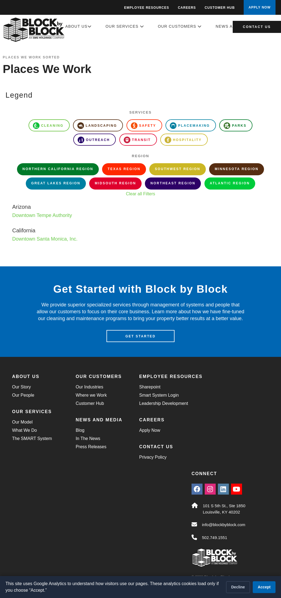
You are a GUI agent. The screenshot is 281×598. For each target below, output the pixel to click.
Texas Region (124, 169)
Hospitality (183, 140)
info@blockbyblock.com (223, 525)
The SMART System (32, 439)
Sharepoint (149, 387)
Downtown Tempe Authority (42, 215)
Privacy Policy (153, 457)
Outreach (94, 140)
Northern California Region (58, 169)
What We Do (24, 430)
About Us (78, 26)
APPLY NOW (260, 7)
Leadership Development (163, 404)
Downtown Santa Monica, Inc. (44, 239)
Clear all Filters (140, 193)
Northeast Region (172, 183)
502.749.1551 (214, 538)
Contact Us (257, 27)
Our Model (22, 422)
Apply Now (149, 430)
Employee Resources (146, 8)
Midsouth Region (115, 183)
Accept (264, 587)
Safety (143, 125)
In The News (88, 439)
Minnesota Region (236, 169)
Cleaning (48, 125)
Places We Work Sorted (31, 57)
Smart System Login (159, 395)
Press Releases (91, 447)
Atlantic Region (230, 183)
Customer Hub (220, 8)
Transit (137, 140)
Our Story (21, 387)
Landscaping (97, 125)
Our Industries (89, 387)
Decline (238, 587)
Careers (187, 8)
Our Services (125, 26)
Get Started (140, 337)
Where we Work (91, 395)
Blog (80, 430)
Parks (235, 125)
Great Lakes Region (55, 183)
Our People (23, 395)
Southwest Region (177, 169)
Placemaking (190, 125)
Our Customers (180, 26)
